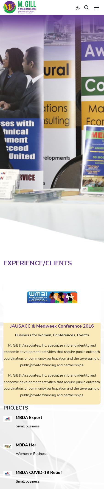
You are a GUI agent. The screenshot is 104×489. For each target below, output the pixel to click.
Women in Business (32, 453)
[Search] (86, 7)
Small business (28, 481)
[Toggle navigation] (97, 7)
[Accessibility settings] (78, 7)
